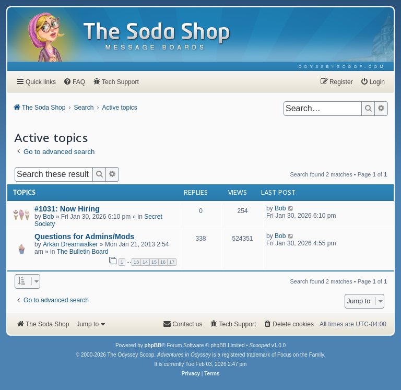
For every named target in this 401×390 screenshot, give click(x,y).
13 (136, 262)
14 (145, 262)
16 (163, 262)
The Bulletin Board (83, 251)
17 (171, 262)
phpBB (152, 345)
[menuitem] (342, 66)
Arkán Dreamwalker (70, 244)
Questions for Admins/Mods (84, 236)
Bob (48, 216)
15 (154, 262)
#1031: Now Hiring (67, 209)
